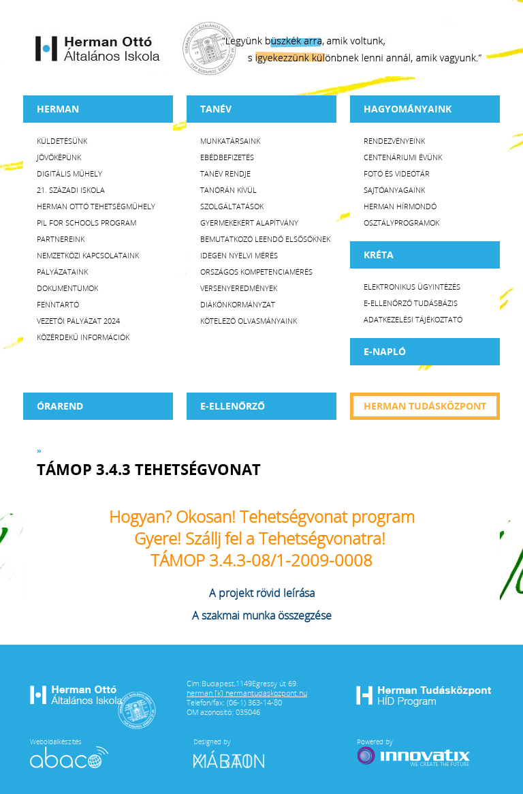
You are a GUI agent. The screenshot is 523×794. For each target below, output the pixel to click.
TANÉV (216, 108)
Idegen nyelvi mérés (239, 255)
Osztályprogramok (401, 222)
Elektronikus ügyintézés (412, 286)
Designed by (237, 752)
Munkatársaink (230, 141)
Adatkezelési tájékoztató (413, 319)
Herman (58, 108)
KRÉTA (379, 254)
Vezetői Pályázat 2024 (78, 321)
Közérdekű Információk (83, 337)
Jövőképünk (59, 157)
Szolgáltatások (232, 206)
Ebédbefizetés (227, 157)
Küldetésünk (62, 141)
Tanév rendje (225, 173)
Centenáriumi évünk (403, 157)
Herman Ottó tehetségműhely (96, 206)
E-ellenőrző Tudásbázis (411, 303)
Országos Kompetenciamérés (256, 271)
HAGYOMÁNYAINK (407, 108)
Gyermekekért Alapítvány (249, 222)
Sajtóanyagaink (394, 190)
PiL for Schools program (86, 222)
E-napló (385, 351)
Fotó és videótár (397, 173)
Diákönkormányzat (237, 304)
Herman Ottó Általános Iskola (98, 48)
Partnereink (60, 239)
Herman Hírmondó (400, 206)
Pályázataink (62, 271)
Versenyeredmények (238, 288)
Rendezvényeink (394, 141)
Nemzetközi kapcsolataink (88, 255)
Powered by (415, 752)
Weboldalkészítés (69, 752)
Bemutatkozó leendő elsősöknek (265, 239)
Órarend (60, 405)
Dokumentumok (67, 288)
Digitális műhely (69, 173)
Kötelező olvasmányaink (248, 321)
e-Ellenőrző (232, 405)
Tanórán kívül (228, 190)
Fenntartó (58, 304)
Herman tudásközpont (425, 405)
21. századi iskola (71, 190)
